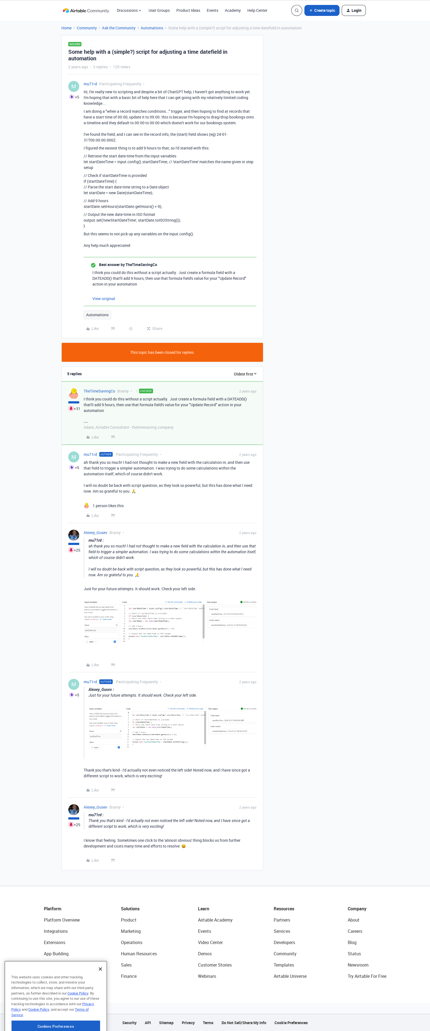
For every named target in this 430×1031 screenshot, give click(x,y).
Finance (129, 976)
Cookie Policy (77, 1012)
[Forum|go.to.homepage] (85, 10)
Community (87, 27)
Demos (205, 954)
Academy (233, 10)
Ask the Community (118, 27)
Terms (208, 1022)
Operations (131, 942)
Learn (203, 909)
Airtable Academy (215, 920)
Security (129, 1022)
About (354, 920)
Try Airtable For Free (367, 976)
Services (282, 931)
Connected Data (60, 976)
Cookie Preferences (291, 1022)
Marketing (131, 931)
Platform (52, 909)
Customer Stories (215, 965)
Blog (352, 942)
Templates (284, 965)
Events (212, 10)
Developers (284, 942)
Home (66, 27)
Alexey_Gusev (95, 532)
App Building (56, 954)
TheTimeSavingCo (99, 391)
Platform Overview (62, 920)
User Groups (159, 10)
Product (129, 920)
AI (46, 965)
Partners (282, 920)
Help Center (257, 10)
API (148, 1022)
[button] (322, 10)
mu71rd (90, 83)
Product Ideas (188, 10)
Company (357, 909)
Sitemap (166, 1022)
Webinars (207, 976)
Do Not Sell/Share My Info (244, 1022)
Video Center (210, 942)
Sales (126, 965)
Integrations (56, 931)
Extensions (54, 942)
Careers (355, 931)
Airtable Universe (290, 976)
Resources (284, 909)
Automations (152, 27)
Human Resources (139, 954)
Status (354, 954)
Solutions (130, 909)
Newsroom (358, 965)
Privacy (188, 1022)
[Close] (100, 989)
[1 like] (104, 506)
